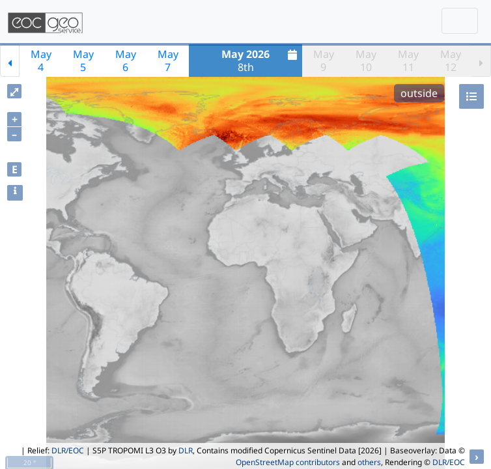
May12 (450, 60)
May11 (408, 60)
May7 (168, 60)
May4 (41, 60)
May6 (125, 60)
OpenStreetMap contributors (288, 462)
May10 (366, 60)
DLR (185, 450)
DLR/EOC (67, 450)
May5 (83, 60)
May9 (323, 60)
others (369, 462)
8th (260, 60)
